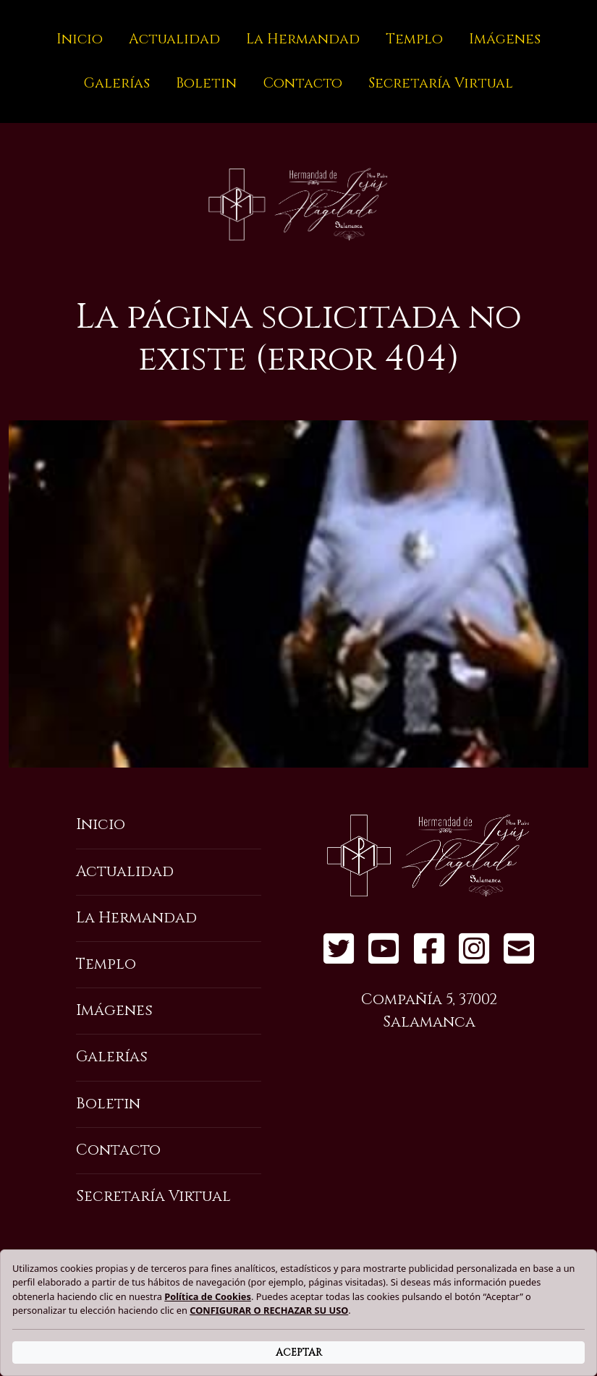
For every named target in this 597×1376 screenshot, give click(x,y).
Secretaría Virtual (440, 83)
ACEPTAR (299, 1352)
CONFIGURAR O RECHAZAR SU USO (269, 1310)
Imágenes (505, 39)
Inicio (79, 39)
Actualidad (174, 39)
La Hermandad (303, 39)
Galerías (117, 83)
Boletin (206, 83)
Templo (414, 39)
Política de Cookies (207, 1296)
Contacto (302, 83)
